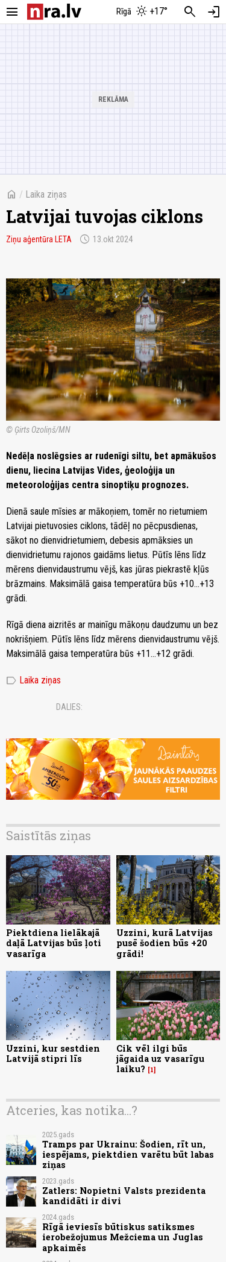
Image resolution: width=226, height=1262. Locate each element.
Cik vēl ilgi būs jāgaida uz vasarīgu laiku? (160, 1059)
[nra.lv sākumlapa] (54, 12)
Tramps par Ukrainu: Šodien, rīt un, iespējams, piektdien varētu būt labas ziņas (128, 1154)
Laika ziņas (46, 194)
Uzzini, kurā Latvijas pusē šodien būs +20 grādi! (164, 943)
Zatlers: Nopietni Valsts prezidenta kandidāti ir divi (124, 1196)
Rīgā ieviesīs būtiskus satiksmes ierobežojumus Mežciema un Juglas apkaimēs (122, 1237)
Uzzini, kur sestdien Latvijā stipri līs (53, 1053)
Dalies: (69, 707)
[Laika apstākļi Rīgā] (141, 12)
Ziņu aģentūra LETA (39, 239)
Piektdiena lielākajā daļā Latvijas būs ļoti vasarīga (53, 943)
